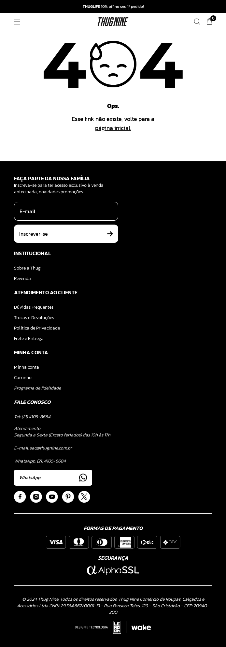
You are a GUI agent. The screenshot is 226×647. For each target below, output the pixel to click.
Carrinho (23, 377)
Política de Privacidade (37, 328)
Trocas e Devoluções (34, 317)
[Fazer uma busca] (197, 21)
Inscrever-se (66, 234)
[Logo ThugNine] (113, 21)
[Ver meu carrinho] (209, 21)
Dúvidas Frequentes (33, 307)
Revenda (22, 278)
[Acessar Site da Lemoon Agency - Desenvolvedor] (113, 627)
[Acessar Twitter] (84, 497)
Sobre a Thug (27, 268)
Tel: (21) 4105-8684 (32, 416)
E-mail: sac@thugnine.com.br (43, 448)
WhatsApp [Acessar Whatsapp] (53, 478)
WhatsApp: (40, 461)
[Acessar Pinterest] (68, 497)
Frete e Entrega (29, 338)
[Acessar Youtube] (52, 497)
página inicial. (113, 128)
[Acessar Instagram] (36, 497)
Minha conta (26, 367)
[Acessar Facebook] (20, 497)
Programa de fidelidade (37, 388)
